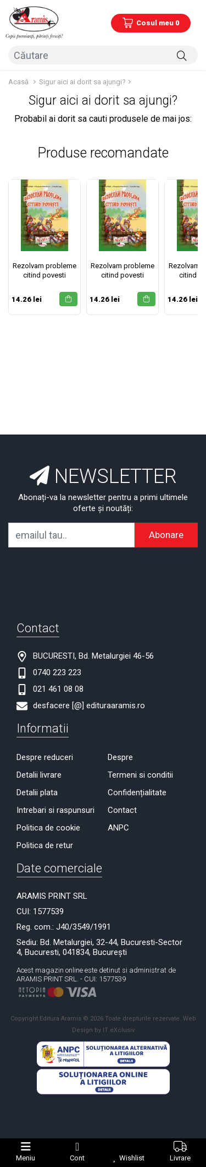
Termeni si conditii (140, 775)
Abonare (166, 534)
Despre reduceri (44, 757)
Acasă (18, 82)
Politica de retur (44, 845)
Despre (120, 757)
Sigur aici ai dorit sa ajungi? (82, 82)
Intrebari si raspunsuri (55, 810)
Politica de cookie (48, 828)
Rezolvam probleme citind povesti (44, 270)
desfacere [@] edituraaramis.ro (89, 705)
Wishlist (131, 1158)
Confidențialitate (137, 792)
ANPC (118, 828)
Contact (122, 810)
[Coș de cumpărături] (150, 23)
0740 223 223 (57, 672)
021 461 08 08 (58, 689)
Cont (77, 1158)
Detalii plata (37, 792)
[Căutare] (181, 55)
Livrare (180, 1158)
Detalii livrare (39, 775)
